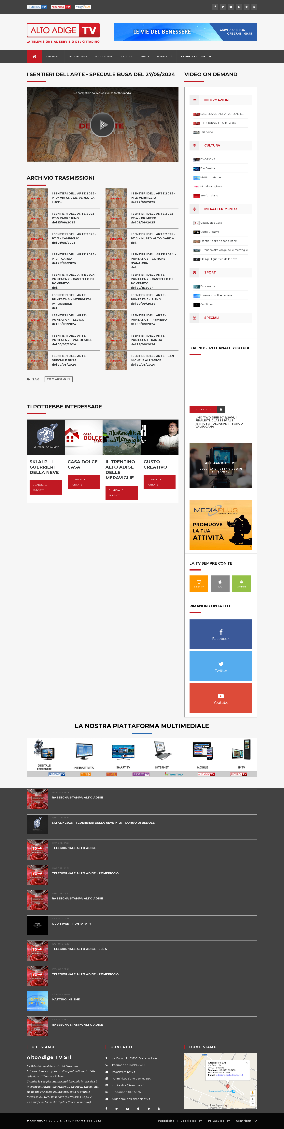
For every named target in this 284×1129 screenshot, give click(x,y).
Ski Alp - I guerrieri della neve (218, 259)
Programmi (103, 56)
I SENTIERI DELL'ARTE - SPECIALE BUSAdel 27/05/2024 (70, 360)
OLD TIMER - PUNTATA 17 (72, 923)
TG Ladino (206, 132)
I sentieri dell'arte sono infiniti (218, 240)
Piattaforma (77, 56)
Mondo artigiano (211, 186)
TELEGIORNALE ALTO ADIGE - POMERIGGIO (87, 873)
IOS (220, 581)
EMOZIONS (207, 159)
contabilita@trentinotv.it (128, 1085)
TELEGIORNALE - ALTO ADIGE (218, 122)
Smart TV (199, 581)
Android (241, 581)
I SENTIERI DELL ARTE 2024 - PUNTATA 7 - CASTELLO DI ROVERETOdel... (75, 281)
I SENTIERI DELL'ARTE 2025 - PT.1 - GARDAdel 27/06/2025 (75, 258)
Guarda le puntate (40, 487)
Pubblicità (165, 56)
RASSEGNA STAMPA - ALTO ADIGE (222, 113)
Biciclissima (207, 286)
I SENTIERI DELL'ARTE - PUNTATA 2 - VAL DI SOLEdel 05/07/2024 (72, 340)
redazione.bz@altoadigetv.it (131, 1098)
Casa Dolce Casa (211, 222)
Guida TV (126, 56)
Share (144, 56)
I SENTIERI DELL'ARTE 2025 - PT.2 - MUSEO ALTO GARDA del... (154, 238)
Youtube (221, 694)
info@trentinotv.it (123, 1071)
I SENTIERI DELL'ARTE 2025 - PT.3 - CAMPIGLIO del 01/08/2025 (75, 238)
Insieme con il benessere (216, 295)
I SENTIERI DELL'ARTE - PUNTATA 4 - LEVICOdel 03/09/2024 (70, 319)
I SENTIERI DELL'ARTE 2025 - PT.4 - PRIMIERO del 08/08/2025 (154, 218)
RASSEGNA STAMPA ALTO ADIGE (78, 797)
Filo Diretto (207, 168)
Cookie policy (191, 1121)
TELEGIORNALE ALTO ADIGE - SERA (80, 949)
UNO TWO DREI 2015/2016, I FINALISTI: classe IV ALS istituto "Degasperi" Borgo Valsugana (219, 422)
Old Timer (206, 304)
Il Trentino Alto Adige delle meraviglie (224, 249)
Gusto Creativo (210, 231)
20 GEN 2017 (203, 409)
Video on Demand (58, 379)
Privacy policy (219, 1121)
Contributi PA (246, 1121)
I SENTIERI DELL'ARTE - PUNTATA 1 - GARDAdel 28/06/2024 (149, 340)
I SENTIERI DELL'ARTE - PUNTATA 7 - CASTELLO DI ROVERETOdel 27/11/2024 (152, 281)
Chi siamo (53, 56)
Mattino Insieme (210, 177)
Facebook (221, 630)
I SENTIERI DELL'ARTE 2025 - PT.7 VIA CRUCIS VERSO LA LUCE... (75, 197)
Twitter (221, 662)
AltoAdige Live (221, 463)
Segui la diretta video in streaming (221, 470)
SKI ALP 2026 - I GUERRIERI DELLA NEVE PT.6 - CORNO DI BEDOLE (105, 823)
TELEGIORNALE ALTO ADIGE (74, 848)
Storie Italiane (209, 195)
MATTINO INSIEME (67, 999)
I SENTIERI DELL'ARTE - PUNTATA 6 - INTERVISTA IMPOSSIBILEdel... (72, 301)
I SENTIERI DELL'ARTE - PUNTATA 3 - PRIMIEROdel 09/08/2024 (149, 319)
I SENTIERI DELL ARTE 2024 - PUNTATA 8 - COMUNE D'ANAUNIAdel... (154, 260)
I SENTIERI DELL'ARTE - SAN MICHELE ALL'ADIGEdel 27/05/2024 (153, 360)
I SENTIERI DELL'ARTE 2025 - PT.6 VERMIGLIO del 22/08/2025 (154, 197)
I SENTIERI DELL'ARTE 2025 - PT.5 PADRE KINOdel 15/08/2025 (75, 218)
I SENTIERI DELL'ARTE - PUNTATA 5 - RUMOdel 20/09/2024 (149, 299)
